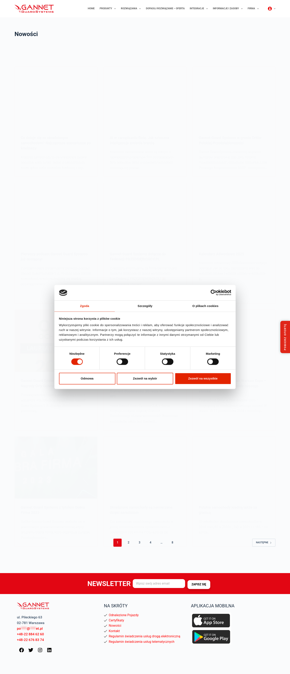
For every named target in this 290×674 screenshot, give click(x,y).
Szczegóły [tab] (145, 305)
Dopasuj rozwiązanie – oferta (165, 8)
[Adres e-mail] (159, 583)
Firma (254, 8)
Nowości (115, 625)
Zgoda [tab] (84, 305)
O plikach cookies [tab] (205, 305)
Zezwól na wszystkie (203, 378)
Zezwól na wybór (145, 378)
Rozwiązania (131, 8)
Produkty (108, 8)
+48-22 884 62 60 (30, 634)
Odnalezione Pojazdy (124, 615)
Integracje (199, 8)
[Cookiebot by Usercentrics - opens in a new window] (213, 292)
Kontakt (114, 631)
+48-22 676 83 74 (30, 640)
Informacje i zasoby (228, 8)
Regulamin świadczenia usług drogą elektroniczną (144, 636)
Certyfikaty (116, 620)
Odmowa (87, 378)
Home (91, 8)
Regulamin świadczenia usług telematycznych (141, 642)
